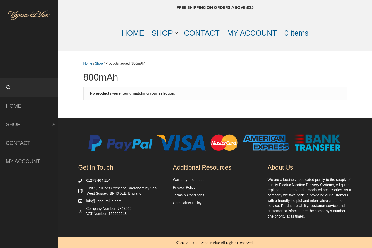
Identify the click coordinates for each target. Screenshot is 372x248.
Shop (99, 63)
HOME (133, 33)
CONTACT (202, 33)
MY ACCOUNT (252, 33)
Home (87, 63)
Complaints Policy (187, 203)
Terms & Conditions (188, 195)
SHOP (162, 33)
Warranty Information (189, 180)
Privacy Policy (184, 187)
